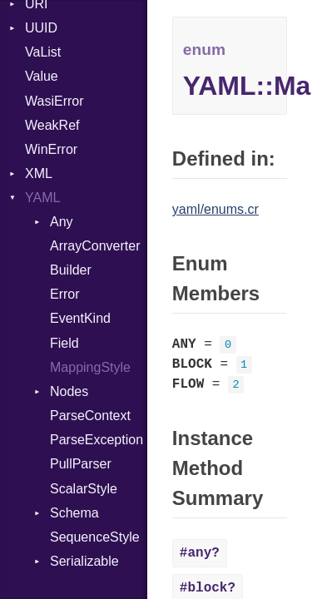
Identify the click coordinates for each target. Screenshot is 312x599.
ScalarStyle (83, 489)
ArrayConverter (95, 246)
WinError (51, 149)
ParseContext (90, 415)
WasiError (54, 101)
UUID (41, 28)
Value (41, 76)
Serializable (84, 561)
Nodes (69, 391)
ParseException (96, 440)
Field (64, 343)
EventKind (80, 318)
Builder (71, 270)
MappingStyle (90, 367)
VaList (43, 52)
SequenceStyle (95, 537)
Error (65, 294)
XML (38, 173)
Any (61, 222)
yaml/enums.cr (215, 209)
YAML (42, 198)
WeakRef (52, 125)
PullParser (80, 464)
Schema (74, 513)
